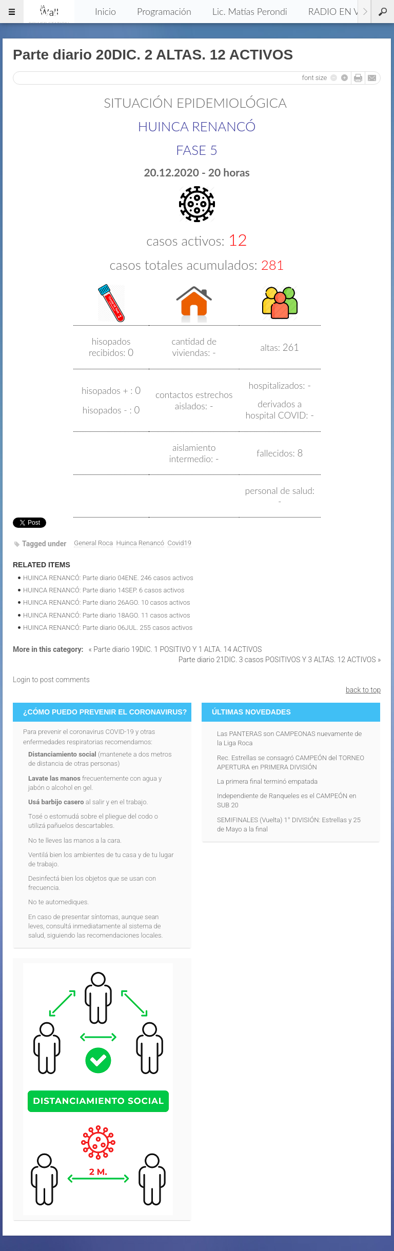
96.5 (48, 11)
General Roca (93, 543)
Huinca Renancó (140, 543)
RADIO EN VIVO (342, 11)
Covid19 (179, 543)
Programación (164, 11)
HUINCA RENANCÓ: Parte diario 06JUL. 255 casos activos (107, 627)
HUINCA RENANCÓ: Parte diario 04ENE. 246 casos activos (108, 578)
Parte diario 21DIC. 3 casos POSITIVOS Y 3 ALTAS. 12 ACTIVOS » (280, 660)
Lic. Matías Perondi (249, 11)
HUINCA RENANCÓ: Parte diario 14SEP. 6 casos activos (103, 590)
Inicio (105, 11)
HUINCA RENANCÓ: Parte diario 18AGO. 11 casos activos (106, 615)
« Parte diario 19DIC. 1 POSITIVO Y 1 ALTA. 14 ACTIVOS (175, 649)
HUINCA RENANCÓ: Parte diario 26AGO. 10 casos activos (106, 602)
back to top (363, 690)
